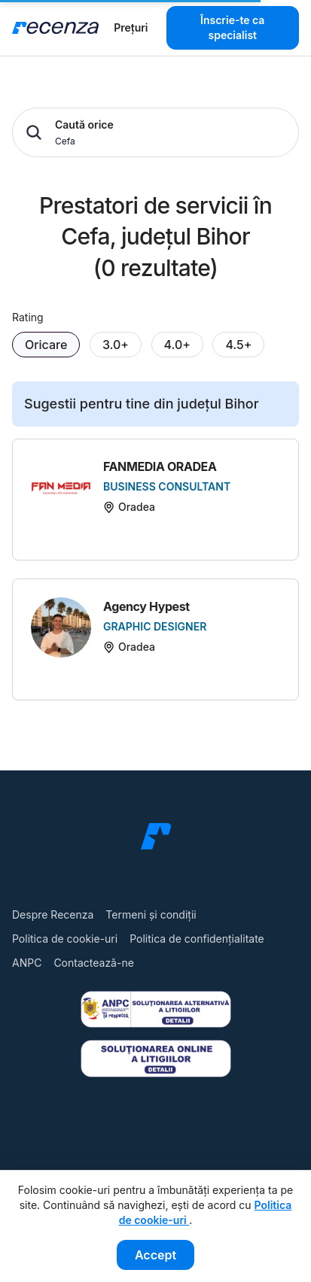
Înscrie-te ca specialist (232, 27)
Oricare (46, 344)
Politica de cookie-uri (64, 938)
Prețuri (131, 27)
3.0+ (115, 344)
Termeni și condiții (150, 914)
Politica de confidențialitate (197, 938)
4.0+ (177, 344)
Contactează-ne (93, 962)
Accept (155, 1254)
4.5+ (238, 344)
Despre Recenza (52, 914)
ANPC (26, 962)
